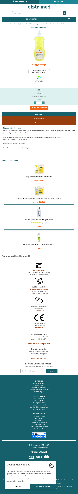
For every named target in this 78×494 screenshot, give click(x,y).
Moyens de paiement (39, 387)
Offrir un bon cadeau (38, 416)
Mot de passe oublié (39, 403)
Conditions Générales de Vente (39, 389)
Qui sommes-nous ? (39, 383)
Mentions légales (39, 392)
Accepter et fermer (43, 486)
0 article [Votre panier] (58, 1)
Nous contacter (39, 398)
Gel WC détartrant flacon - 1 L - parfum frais (39, 220)
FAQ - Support (38, 400)
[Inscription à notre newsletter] (34, 371)
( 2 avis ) (44, 223)
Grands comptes (39, 429)
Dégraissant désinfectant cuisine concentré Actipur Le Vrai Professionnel (39, 198)
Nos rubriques (39, 420)
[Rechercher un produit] (37, 13)
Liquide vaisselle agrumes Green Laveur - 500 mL (39, 244)
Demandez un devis (39, 358)
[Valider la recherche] (64, 13)
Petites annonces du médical (39, 427)
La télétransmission (39, 424)
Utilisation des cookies (39, 409)
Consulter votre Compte (39, 405)
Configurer (17, 486)
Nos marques (39, 418)
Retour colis (39, 385)
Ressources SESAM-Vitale (39, 422)
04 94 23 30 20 (34, 344)
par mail (46, 344)
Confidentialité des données (39, 407)
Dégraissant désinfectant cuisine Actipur (39, 176)
